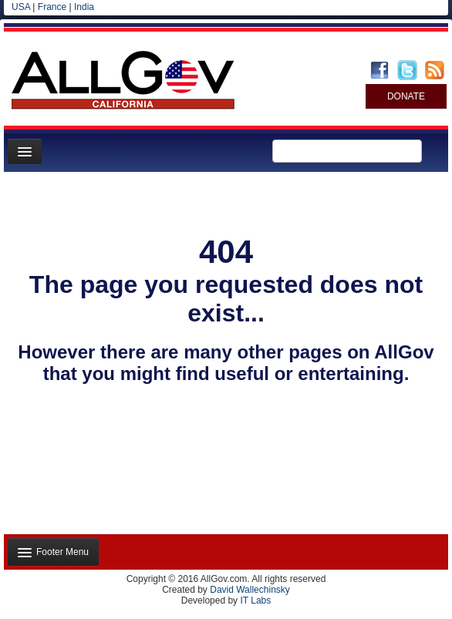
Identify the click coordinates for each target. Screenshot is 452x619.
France (52, 7)
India (84, 7)
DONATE (406, 96)
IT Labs (255, 600)
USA (21, 7)
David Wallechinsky (250, 589)
